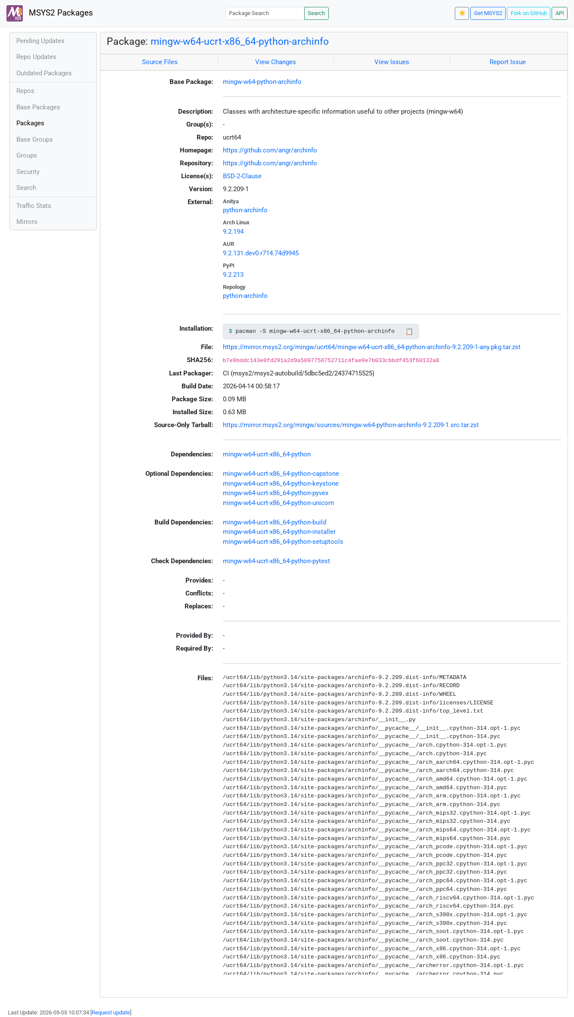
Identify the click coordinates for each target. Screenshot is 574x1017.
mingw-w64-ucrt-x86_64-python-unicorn (278, 503)
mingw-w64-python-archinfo (262, 82)
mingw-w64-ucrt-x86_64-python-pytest (276, 561)
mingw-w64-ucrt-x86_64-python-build (274, 522)
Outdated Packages (44, 73)
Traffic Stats (33, 206)
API (559, 13)
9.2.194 (233, 232)
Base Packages (38, 107)
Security (28, 172)
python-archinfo (245, 210)
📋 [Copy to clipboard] (409, 331)
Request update (111, 1012)
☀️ (462, 13)
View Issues (391, 62)
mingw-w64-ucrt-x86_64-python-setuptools (283, 542)
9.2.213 (233, 275)
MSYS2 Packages (49, 13)
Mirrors (26, 222)
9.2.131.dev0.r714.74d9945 (261, 253)
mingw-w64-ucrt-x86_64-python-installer (279, 532)
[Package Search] (265, 13)
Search (316, 13)
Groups (26, 155)
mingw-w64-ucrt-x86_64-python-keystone (281, 483)
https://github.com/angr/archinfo (270, 150)
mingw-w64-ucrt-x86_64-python (267, 454)
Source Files (160, 62)
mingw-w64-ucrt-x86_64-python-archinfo (240, 41)
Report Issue (508, 62)
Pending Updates (40, 41)
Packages (30, 123)
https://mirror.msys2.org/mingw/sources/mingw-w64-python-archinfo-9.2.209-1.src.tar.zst (351, 425)
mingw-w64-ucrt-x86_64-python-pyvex (275, 493)
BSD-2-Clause (242, 176)
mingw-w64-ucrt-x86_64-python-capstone (281, 473)
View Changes (275, 62)
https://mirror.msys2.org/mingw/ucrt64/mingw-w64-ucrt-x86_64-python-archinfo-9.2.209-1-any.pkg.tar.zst (372, 347)
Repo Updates (36, 57)
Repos (25, 91)
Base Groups (34, 139)
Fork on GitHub (529, 13)
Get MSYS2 (488, 13)
